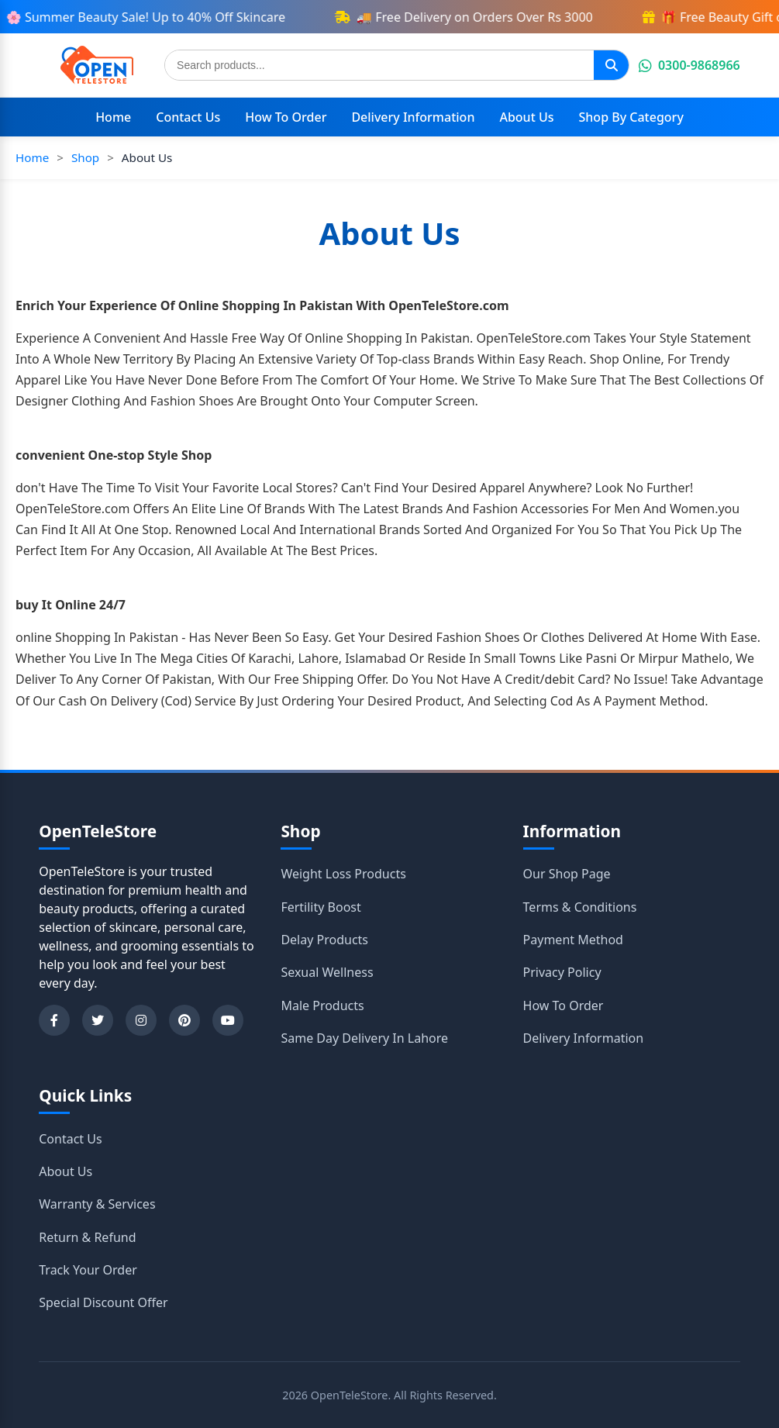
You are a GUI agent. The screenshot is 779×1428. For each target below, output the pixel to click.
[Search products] (379, 65)
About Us (526, 117)
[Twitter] (97, 1020)
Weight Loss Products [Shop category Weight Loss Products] (343, 873)
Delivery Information (412, 117)
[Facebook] (54, 1020)
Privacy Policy (562, 972)
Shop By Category (631, 117)
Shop (85, 157)
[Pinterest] (184, 1020)
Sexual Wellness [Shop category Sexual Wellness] (327, 972)
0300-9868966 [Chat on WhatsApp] (689, 65)
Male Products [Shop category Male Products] (322, 1005)
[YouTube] (227, 1020)
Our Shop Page (567, 873)
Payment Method (573, 939)
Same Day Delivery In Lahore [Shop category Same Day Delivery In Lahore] (364, 1038)
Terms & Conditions (580, 907)
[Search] (611, 65)
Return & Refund (87, 1237)
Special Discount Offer (103, 1302)
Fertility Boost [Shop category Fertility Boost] (320, 907)
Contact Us (188, 117)
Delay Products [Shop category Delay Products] (324, 939)
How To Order (285, 117)
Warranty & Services (97, 1203)
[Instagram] (141, 1020)
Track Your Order (88, 1269)
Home (113, 117)
